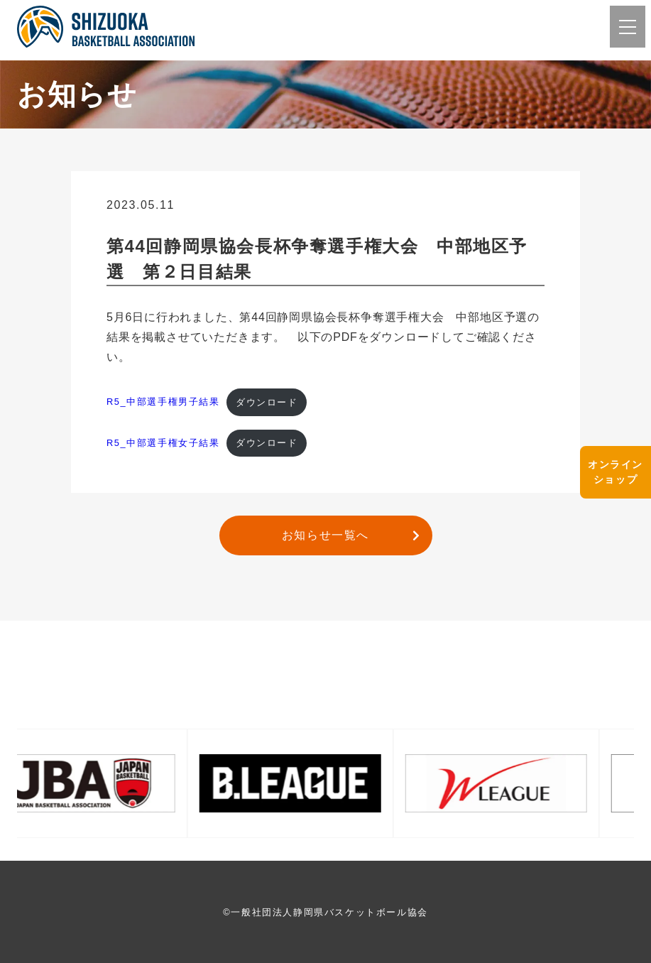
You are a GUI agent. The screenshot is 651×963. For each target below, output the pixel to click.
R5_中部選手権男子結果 (163, 402)
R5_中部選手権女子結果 (163, 442)
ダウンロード (267, 402)
